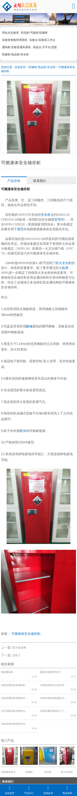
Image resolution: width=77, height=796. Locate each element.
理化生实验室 (10, 32)
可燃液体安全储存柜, (26, 633)
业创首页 (20, 67)
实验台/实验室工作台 (42, 40)
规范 (20, 229)
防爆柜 (29, 750)
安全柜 (46, 214)
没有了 (16, 655)
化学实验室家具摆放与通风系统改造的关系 (14, 697)
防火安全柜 (64, 263)
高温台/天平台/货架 (45, 47)
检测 (65, 268)
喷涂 (23, 431)
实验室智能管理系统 (14, 40)
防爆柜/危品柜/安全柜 (15, 54)
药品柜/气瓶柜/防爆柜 (34, 32)
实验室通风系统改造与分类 (14, 706)
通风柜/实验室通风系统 (16, 47)
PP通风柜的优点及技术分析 (53, 680)
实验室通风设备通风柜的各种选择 (14, 680)
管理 (57, 219)
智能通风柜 (7, 672)
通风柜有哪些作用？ (51, 672)
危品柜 (48, 750)
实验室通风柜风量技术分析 (14, 689)
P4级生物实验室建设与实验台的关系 (53, 689)
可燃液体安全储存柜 (10, 750)
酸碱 (29, 326)
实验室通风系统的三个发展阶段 (53, 697)
